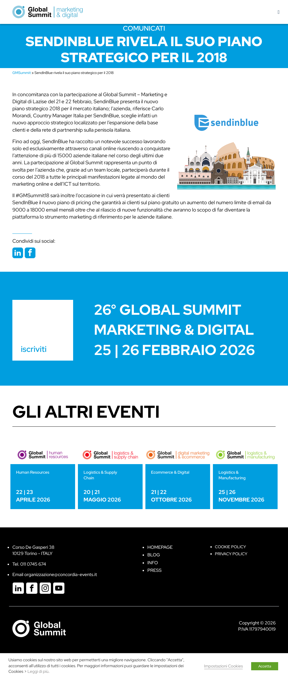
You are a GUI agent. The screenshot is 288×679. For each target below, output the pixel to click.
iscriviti (33, 349)
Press (154, 570)
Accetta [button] (264, 666)
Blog (153, 555)
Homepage (160, 547)
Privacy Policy (231, 554)
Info (152, 563)
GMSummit (21, 72)
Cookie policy (230, 547)
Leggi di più (38, 671)
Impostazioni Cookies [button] (223, 666)
